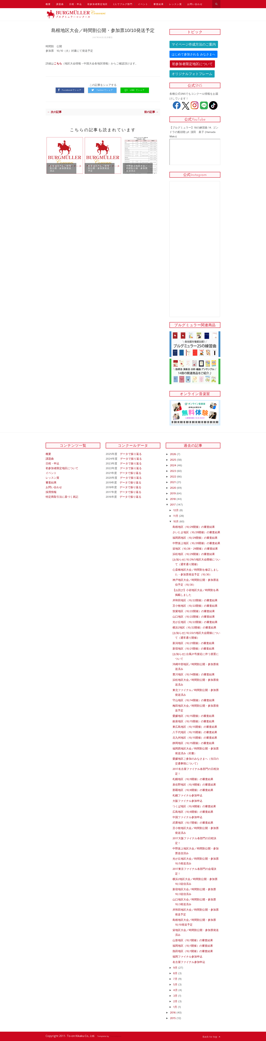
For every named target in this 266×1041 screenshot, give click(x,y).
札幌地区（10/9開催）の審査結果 (193, 779)
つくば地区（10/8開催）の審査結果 (194, 806)
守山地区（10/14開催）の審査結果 (194, 700)
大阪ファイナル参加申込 (187, 801)
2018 (173, 499)
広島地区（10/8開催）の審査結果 (193, 812)
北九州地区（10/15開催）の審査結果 (195, 738)
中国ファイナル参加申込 (187, 817)
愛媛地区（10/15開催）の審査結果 (193, 716)
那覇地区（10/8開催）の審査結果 (193, 790)
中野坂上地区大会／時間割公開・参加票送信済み (137, 168)
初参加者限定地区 (97, 4)
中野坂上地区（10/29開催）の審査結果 (196, 543)
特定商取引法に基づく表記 (62, 497)
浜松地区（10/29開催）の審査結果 (194, 554)
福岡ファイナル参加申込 (187, 957)
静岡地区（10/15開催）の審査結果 (193, 743)
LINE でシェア (137, 90)
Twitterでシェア (105, 90)
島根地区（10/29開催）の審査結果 (194, 527)
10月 (176, 522)
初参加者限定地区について (192, 64)
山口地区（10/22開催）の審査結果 (194, 617)
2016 (173, 1013)
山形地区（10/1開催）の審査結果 (193, 940)
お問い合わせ (195, 4)
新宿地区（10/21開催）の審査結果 (193, 649)
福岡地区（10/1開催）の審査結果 (193, 946)
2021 (173, 482)
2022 (173, 477)
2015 (173, 1018)
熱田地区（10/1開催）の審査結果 (193, 951)
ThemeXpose (115, 1036)
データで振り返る (131, 454)
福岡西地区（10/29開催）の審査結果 (195, 538)
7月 (175, 979)
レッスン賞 (175, 4)
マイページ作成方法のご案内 (194, 44)
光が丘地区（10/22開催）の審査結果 (195, 622)
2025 (173, 460)
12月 (176, 510)
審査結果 (159, 4)
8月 (175, 973)
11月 (176, 516)
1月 (175, 1007)
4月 (175, 990)
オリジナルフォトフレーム (192, 74)
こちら (58, 64)
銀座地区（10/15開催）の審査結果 (193, 721)
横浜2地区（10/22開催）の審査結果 (194, 628)
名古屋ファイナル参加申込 (189, 962)
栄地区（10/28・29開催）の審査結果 (195, 549)
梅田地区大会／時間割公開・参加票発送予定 (98, 168)
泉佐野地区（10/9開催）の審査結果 (194, 785)
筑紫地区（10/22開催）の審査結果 (194, 611)
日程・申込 (75, 4)
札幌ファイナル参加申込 (187, 796)
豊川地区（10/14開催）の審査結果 (194, 675)
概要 (48, 4)
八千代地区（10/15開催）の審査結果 (195, 732)
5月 (175, 985)
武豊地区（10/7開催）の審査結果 (193, 823)
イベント (143, 4)
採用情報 (51, 492)
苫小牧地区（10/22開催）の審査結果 (195, 606)
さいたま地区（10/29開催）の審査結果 (196, 532)
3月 (175, 996)
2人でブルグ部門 (122, 4)
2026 (173, 454)
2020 (173, 488)
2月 (175, 1001)
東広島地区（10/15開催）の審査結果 (195, 727)
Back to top (211, 1036)
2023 (173, 471)
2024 (173, 465)
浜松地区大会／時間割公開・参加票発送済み (60, 168)
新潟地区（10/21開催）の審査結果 (193, 643)
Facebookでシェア (71, 90)
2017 (173, 505)
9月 (175, 968)
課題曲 (60, 4)
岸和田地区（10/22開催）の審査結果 (195, 600)
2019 (173, 494)
